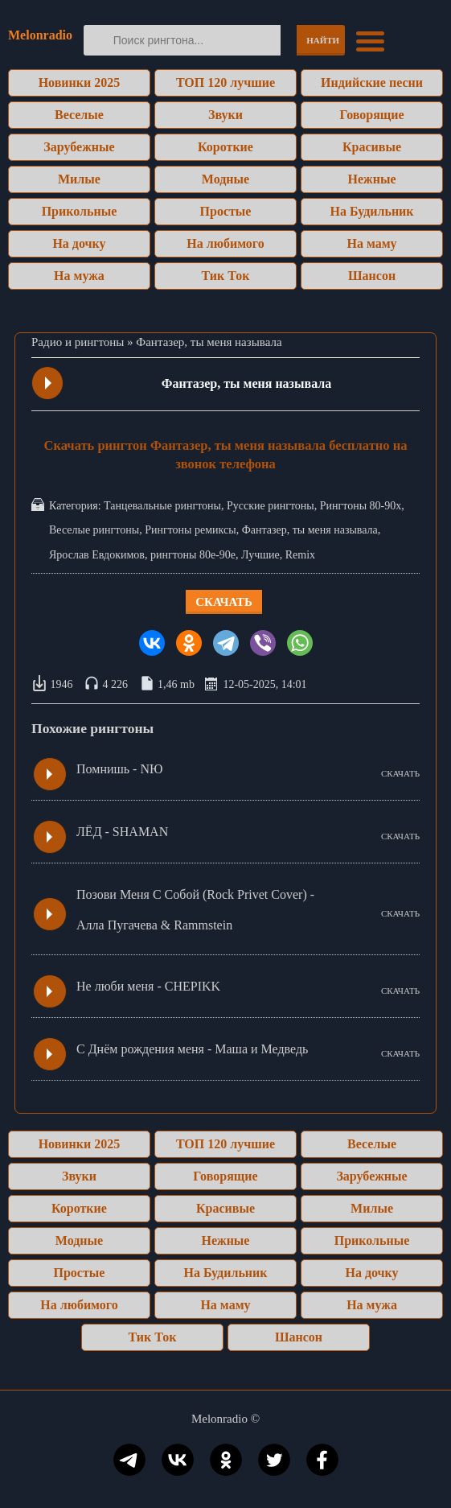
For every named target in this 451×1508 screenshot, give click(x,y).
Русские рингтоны (270, 506)
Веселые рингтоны (94, 530)
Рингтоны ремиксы (190, 530)
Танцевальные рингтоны (162, 506)
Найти (322, 40)
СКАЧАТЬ (400, 773)
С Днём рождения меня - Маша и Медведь (192, 1049)
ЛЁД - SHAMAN (122, 831)
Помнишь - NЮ (119, 769)
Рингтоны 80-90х (361, 506)
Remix (300, 555)
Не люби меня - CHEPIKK (148, 986)
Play (48, 383)
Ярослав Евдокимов (97, 555)
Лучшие (260, 555)
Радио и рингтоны (77, 342)
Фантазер (264, 530)
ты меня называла (335, 530)
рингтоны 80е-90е (193, 555)
